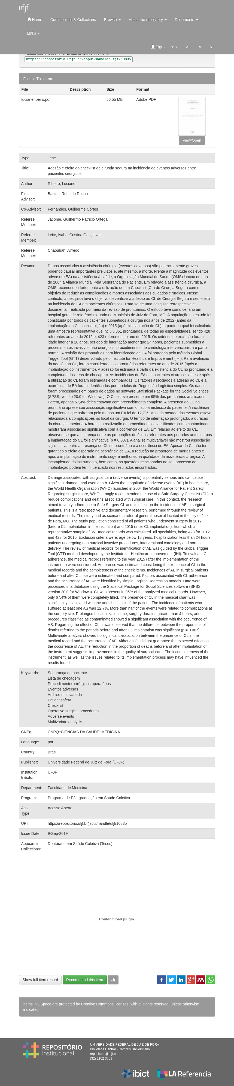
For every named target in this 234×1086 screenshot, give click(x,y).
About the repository (148, 19)
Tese (52, 158)
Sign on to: (164, 46)
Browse (112, 19)
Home (34, 19)
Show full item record (40, 980)
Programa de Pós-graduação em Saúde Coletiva (89, 798)
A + (212, 47)
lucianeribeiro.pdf (36, 99)
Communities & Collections (73, 19)
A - (188, 47)
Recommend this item (84, 980)
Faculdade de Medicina (67, 788)
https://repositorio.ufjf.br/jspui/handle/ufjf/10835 (87, 823)
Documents (186, 19)
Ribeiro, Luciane (61, 183)
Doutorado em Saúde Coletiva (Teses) (80, 843)
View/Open (192, 140)
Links (33, 33)
